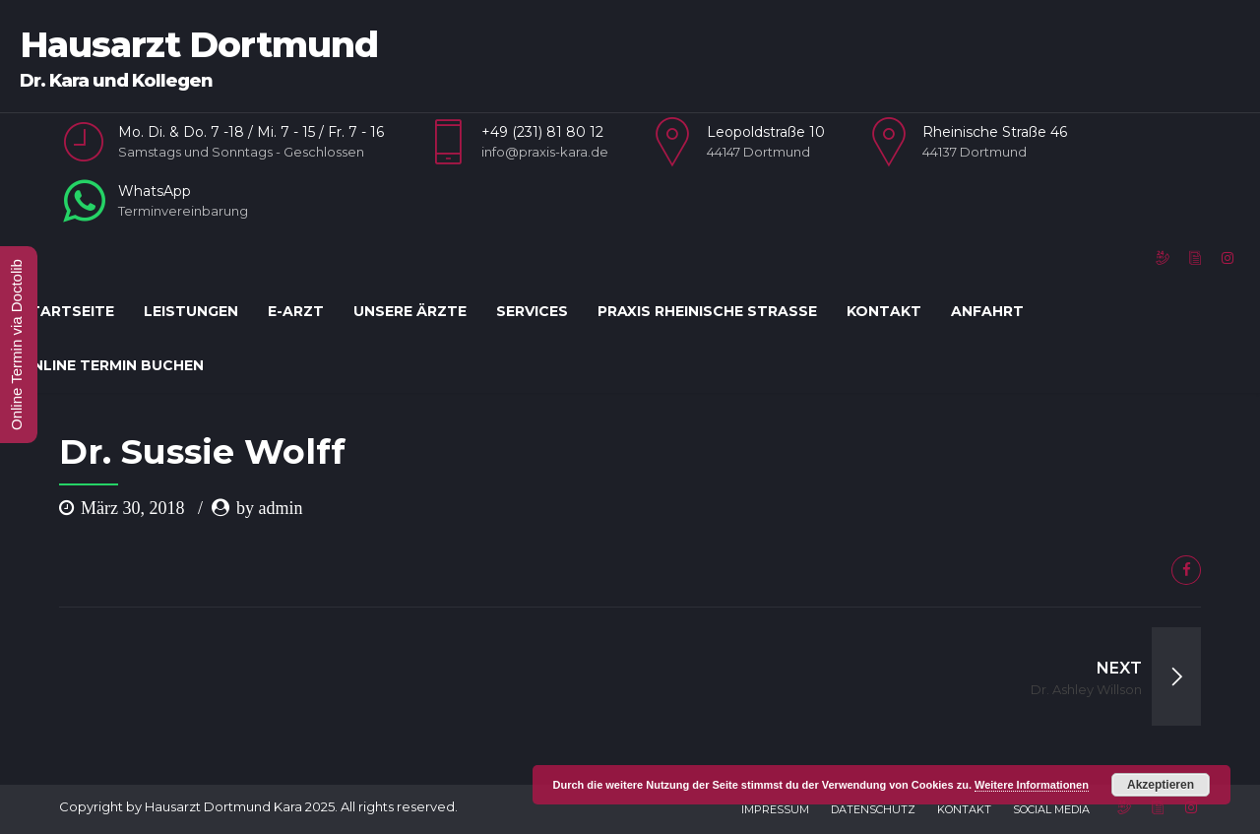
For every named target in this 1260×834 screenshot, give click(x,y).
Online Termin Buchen (112, 365)
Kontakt (884, 311)
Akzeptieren (1160, 785)
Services (532, 311)
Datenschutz (873, 809)
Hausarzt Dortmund (199, 44)
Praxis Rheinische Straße (707, 311)
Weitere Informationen (1032, 785)
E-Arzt (296, 311)
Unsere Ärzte (410, 311)
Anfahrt (987, 311)
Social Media (1051, 809)
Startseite (67, 311)
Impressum (775, 809)
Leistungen (191, 311)
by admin (269, 508)
